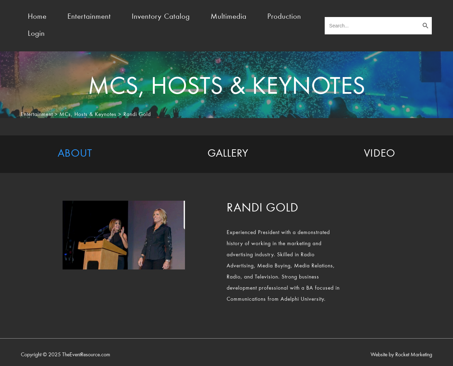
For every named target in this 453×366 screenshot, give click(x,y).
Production (284, 17)
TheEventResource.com (86, 355)
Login (36, 34)
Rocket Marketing (413, 355)
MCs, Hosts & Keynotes (87, 114)
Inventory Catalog (161, 17)
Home (37, 17)
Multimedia (228, 17)
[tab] (75, 154)
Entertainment (89, 17)
